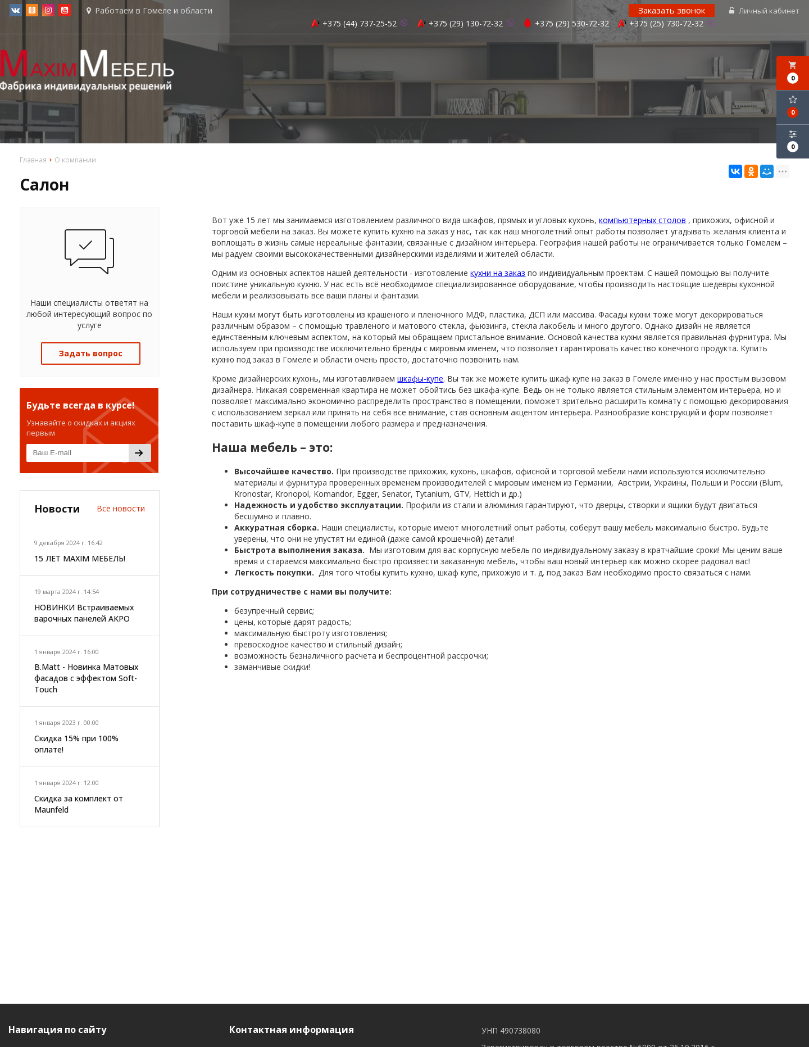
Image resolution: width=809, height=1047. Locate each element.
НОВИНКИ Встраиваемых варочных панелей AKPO (84, 614)
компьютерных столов (642, 221)
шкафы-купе (420, 379)
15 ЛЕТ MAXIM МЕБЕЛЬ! (79, 560)
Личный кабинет (765, 11)
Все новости (121, 509)
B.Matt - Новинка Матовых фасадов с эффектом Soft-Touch (86, 679)
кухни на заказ (497, 274)
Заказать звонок (672, 10)
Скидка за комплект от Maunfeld (78, 805)
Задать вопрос (90, 354)
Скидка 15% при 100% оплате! (76, 745)
